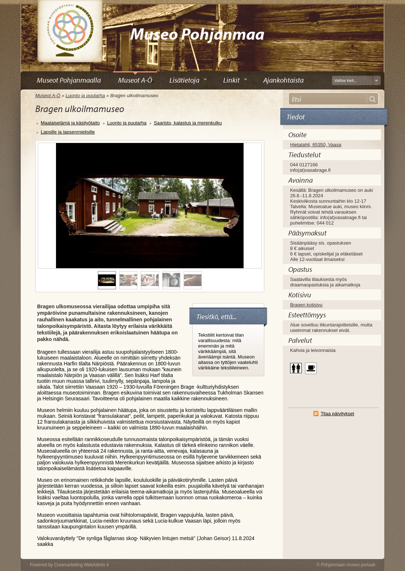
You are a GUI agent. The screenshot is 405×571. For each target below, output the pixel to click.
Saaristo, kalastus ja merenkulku (188, 123)
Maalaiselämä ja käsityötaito (70, 123)
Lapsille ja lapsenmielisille (68, 132)
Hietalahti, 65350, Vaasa (315, 144)
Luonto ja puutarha (85, 95)
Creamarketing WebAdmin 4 (81, 564)
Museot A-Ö (47, 95)
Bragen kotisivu (306, 305)
